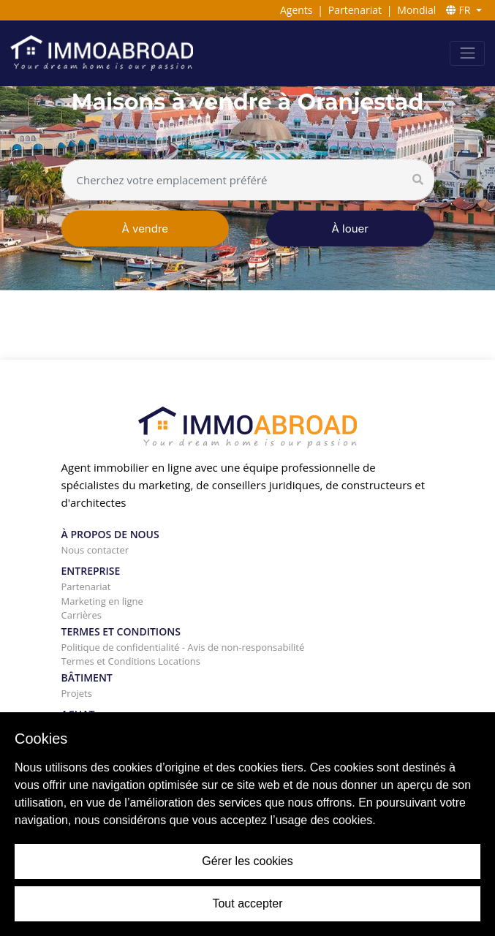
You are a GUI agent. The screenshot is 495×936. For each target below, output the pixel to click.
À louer (350, 228)
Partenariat (355, 10)
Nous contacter (95, 549)
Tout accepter (247, 903)
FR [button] (459, 10)
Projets (76, 693)
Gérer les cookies (247, 861)
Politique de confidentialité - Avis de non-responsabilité (183, 647)
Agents (296, 10)
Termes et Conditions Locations (130, 661)
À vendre (144, 228)
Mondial (416, 10)
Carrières (81, 615)
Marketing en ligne (102, 601)
